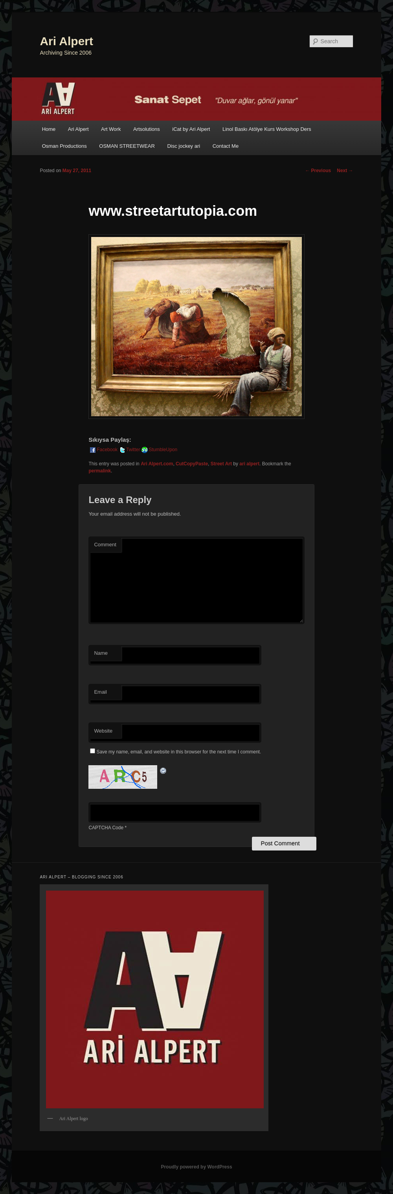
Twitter (129, 449)
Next (345, 170)
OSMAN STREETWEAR (127, 146)
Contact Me (226, 146)
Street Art (221, 464)
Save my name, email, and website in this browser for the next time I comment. (178, 752)
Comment (105, 544)
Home (49, 129)
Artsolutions (146, 129)
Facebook (103, 449)
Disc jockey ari (183, 146)
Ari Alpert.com (157, 464)
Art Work (111, 129)
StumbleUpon (159, 449)
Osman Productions (64, 146)
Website (103, 731)
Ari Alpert (66, 41)
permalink (99, 471)
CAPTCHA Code (105, 827)
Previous (318, 170)
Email (100, 692)
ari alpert (249, 464)
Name (101, 653)
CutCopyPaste (192, 464)
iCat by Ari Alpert (191, 129)
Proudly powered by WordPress (196, 1167)
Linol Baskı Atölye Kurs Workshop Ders (266, 129)
